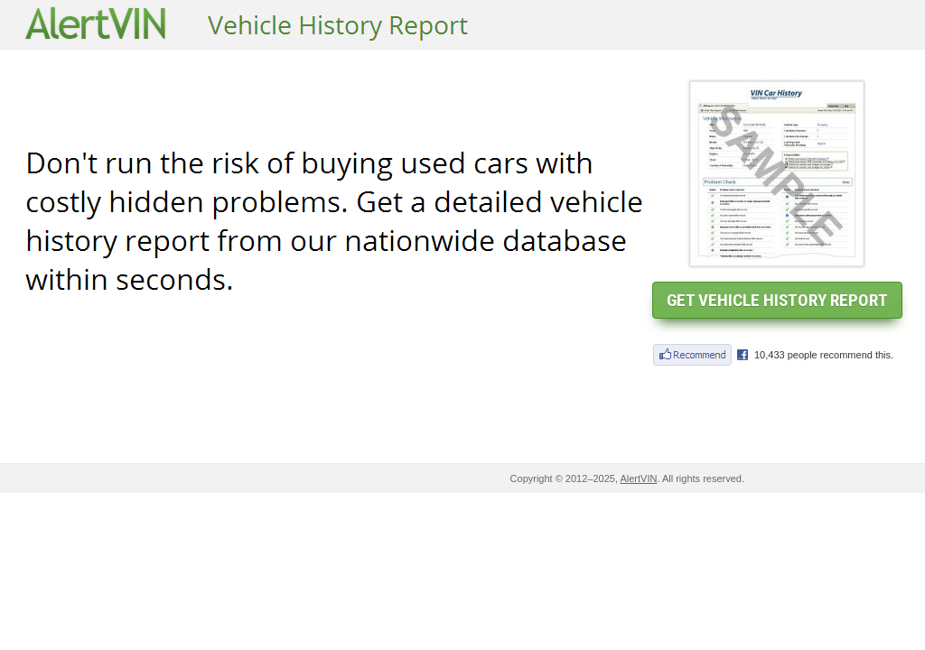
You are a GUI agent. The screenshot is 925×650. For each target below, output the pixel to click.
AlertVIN (638, 478)
